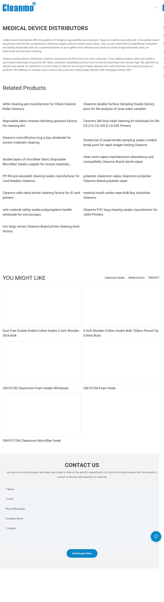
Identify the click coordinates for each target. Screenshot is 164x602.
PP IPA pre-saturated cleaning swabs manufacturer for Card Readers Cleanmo (41, 178)
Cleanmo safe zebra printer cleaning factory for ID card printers (41, 195)
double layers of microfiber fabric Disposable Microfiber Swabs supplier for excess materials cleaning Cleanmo (36, 162)
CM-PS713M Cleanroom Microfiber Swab (32, 440)
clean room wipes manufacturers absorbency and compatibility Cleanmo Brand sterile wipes (118, 159)
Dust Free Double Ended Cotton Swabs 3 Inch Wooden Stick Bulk (41, 333)
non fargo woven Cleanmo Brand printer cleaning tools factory (41, 229)
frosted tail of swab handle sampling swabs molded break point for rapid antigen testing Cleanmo (119, 142)
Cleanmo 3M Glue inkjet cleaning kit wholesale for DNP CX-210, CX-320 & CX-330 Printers (122, 123)
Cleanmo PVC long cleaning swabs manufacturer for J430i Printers (120, 212)
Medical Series (137, 277)
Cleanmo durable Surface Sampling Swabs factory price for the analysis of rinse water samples (118, 106)
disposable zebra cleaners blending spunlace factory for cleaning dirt (40, 123)
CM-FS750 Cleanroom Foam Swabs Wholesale (36, 388)
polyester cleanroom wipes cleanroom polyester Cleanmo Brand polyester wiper (117, 178)
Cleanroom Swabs (115, 277)
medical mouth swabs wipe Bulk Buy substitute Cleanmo (116, 195)
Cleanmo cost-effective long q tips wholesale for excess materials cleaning (37, 140)
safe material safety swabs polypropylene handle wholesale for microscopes (37, 212)
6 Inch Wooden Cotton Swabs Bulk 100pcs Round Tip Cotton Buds (120, 333)
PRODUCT (154, 277)
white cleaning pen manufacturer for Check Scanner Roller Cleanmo (39, 106)
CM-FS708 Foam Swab (99, 388)
